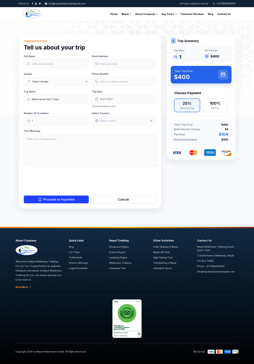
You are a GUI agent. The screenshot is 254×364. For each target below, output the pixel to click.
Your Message (32, 131)
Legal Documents (78, 268)
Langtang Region (118, 257)
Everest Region (117, 252)
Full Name (29, 56)
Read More (22, 287)
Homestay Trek (117, 268)
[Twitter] (40, 3)
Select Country (100, 113)
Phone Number (100, 74)
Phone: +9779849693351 (211, 266)
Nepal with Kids (161, 252)
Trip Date (97, 91)
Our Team (74, 252)
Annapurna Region (119, 246)
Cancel (123, 199)
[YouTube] (36, 3)
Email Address (100, 56)
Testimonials (75, 257)
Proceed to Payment (56, 199)
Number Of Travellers (36, 113)
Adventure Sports (162, 268)
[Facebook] (32, 3)
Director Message (78, 262)
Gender (28, 74)
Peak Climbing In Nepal (165, 246)
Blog (71, 246)
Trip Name (30, 91)
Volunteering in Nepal (164, 262)
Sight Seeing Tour (163, 257)
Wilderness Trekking (120, 262)
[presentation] (48, 184)
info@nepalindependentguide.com (215, 271)
